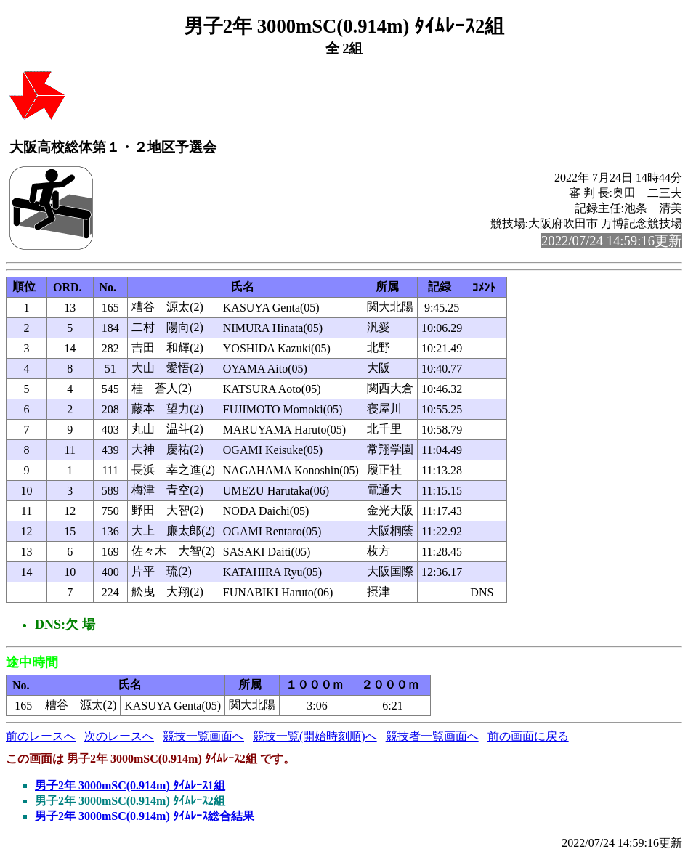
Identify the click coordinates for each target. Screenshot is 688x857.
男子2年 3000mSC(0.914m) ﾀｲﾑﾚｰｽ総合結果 (144, 816)
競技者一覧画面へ (432, 736)
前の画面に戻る (528, 736)
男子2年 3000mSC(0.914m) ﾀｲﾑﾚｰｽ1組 (130, 785)
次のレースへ (119, 736)
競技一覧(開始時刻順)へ (315, 736)
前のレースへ (41, 736)
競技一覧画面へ (203, 736)
